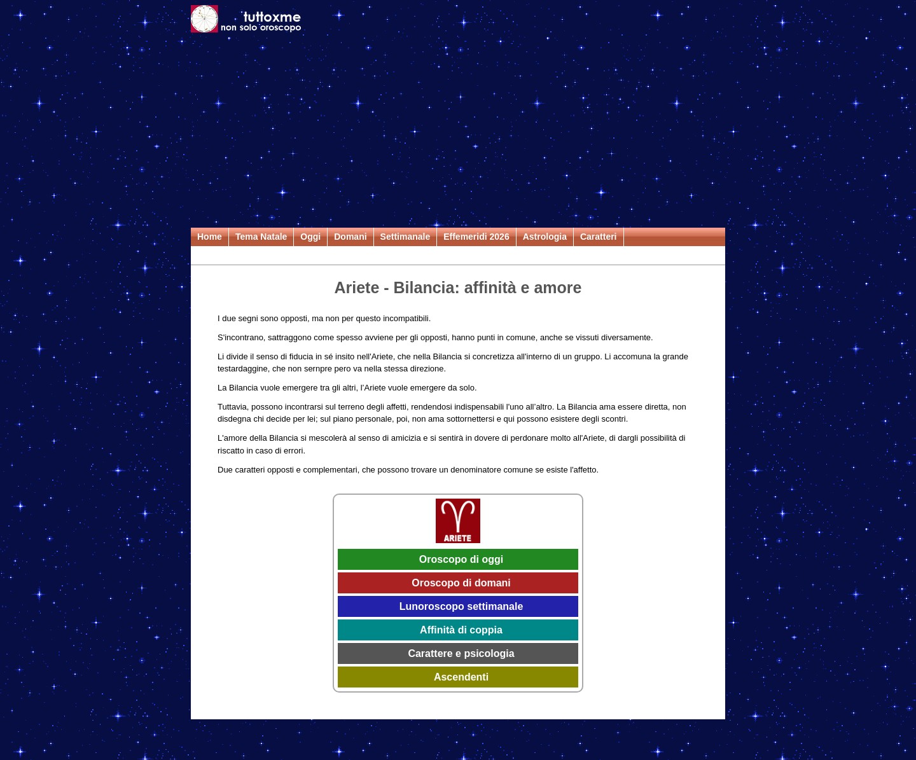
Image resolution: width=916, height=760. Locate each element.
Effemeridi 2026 (476, 236)
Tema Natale (261, 236)
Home (209, 236)
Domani (350, 236)
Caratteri (598, 236)
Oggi (310, 236)
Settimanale (405, 236)
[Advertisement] (458, 132)
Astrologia (545, 236)
